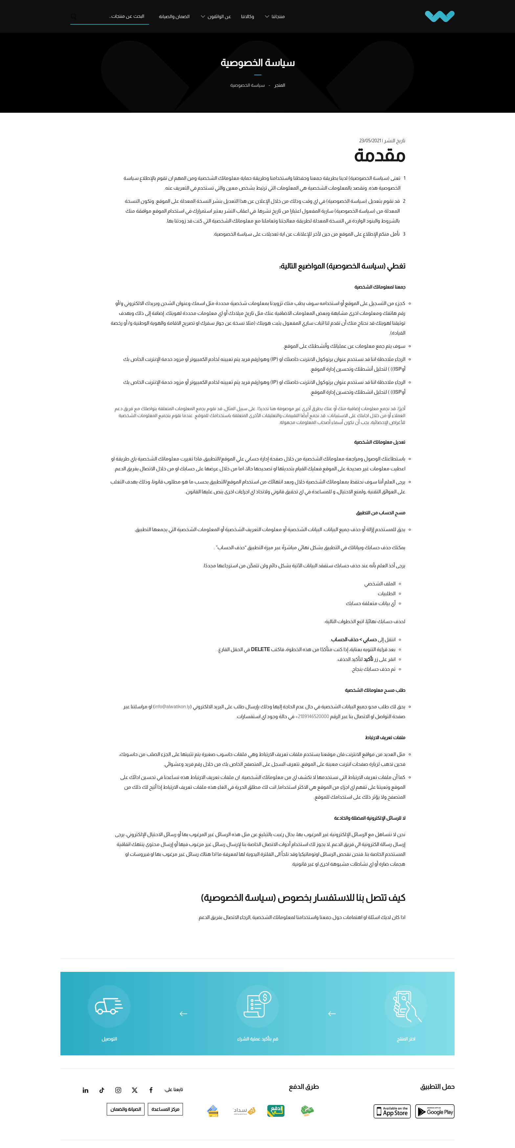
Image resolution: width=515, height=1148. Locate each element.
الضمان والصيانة (174, 16)
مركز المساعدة (168, 1109)
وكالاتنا (247, 16)
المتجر (279, 85)
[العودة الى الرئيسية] (440, 16)
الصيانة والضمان (128, 1109)
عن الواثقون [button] (219, 16)
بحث (73, 16)
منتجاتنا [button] (278, 16)
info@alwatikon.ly (172, 706)
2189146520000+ (312, 716)
